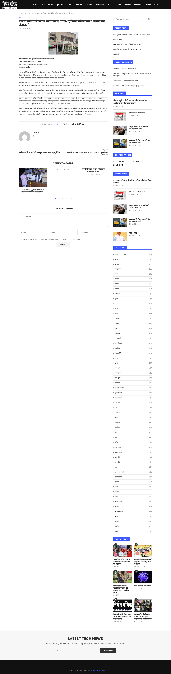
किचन (133, 318)
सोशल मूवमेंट (133, 511)
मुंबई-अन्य (60, 5)
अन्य (133, 259)
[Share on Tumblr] (70, 124)
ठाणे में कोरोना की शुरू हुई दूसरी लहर (133, 86)
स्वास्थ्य (133, 521)
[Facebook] (122, 161)
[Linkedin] (122, 165)
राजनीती (133, 462)
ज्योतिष (133, 348)
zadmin (36, 132)
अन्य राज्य (133, 269)
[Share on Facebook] (61, 124)
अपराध (119, 5)
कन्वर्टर (148, 5)
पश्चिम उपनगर (133, 388)
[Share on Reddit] (73, 124)
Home (35, 5)
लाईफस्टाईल (133, 477)
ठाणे (29, 13)
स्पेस (133, 516)
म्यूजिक (133, 432)
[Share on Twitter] (64, 124)
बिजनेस (133, 412)
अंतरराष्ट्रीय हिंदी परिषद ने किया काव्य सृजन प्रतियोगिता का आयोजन (143, 616)
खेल (69, 5)
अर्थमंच (133, 279)
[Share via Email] (83, 124)
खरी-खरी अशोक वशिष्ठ (129, 69)
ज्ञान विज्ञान (133, 343)
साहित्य (133, 507)
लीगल (133, 482)
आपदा (133, 289)
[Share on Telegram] (78, 124)
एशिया (133, 304)
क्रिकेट (133, 323)
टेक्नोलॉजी (137, 5)
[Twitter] (142, 161)
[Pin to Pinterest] (66, 124)
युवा (133, 437)
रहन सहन (133, 447)
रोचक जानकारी (133, 472)
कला (133, 314)
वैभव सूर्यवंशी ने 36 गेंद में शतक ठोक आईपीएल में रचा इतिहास (131, 34)
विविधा (110, 5)
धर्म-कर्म (133, 368)
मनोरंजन (79, 5)
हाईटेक (133, 526)
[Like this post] (59, 124)
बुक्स (133, 417)
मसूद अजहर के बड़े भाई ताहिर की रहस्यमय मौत (127, 44)
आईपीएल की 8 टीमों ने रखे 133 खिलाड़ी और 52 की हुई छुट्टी (121, 562)
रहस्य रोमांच (133, 452)
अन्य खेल (133, 264)
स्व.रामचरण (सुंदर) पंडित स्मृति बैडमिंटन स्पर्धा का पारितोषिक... (33, 190)
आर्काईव (133, 294)
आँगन (89, 5)
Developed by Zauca (98, 670)
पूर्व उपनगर (133, 393)
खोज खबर (133, 333)
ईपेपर (156, 5)
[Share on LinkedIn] (68, 124)
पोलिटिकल (133, 398)
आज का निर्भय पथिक (120, 39)
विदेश (50, 5)
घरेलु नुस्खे (133, 338)
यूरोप (133, 442)
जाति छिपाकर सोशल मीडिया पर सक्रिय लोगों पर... (93, 170)
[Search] (167, 4)
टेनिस (133, 358)
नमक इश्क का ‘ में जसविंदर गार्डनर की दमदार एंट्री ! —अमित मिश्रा (121, 589)
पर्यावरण (133, 383)
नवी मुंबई (133, 378)
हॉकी (133, 531)
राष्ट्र (42, 5)
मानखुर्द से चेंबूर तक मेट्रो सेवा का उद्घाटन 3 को (127, 49)
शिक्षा (133, 497)
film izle (116, 74)
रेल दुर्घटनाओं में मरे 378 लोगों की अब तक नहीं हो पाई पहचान (122, 616)
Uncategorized (133, 254)
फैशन (133, 408)
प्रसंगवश (133, 403)
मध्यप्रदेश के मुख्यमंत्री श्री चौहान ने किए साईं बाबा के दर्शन (143, 562)
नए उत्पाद (128, 5)
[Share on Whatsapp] (75, 124)
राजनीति (133, 457)
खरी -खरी (116, 54)
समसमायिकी (100, 5)
